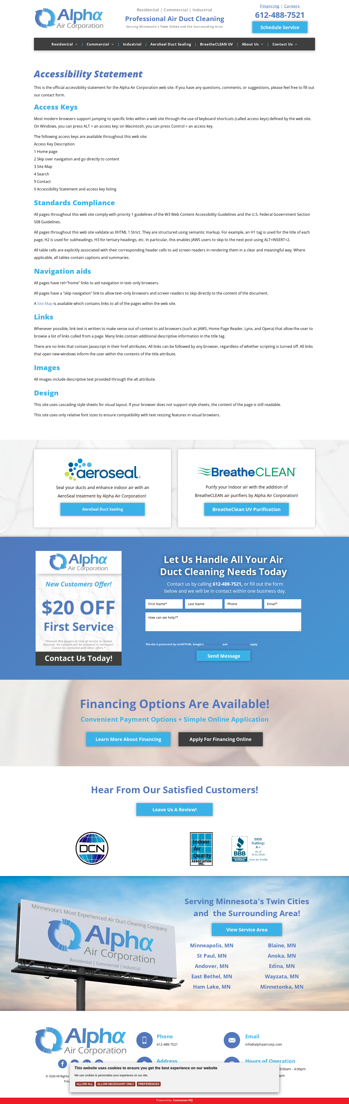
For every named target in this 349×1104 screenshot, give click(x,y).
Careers (292, 6)
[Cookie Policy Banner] (174, 1077)
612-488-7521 (227, 584)
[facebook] (62, 1064)
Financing (269, 6)
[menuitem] (65, 44)
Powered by (163, 1100)
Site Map (44, 303)
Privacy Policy (213, 644)
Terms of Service (238, 644)
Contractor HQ (183, 1100)
